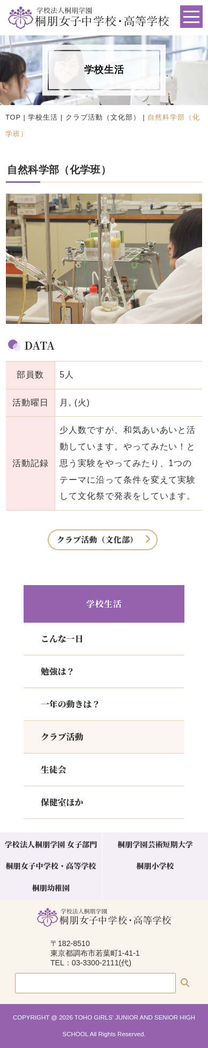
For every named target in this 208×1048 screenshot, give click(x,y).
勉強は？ (58, 671)
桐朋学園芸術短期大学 (155, 844)
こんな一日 (62, 638)
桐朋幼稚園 (51, 887)
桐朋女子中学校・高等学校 (50, 865)
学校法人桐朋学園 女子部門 (51, 844)
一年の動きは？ (70, 704)
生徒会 (53, 769)
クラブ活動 (62, 736)
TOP (13, 117)
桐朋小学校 (155, 865)
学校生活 (43, 117)
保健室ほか (62, 802)
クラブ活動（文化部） (102, 117)
